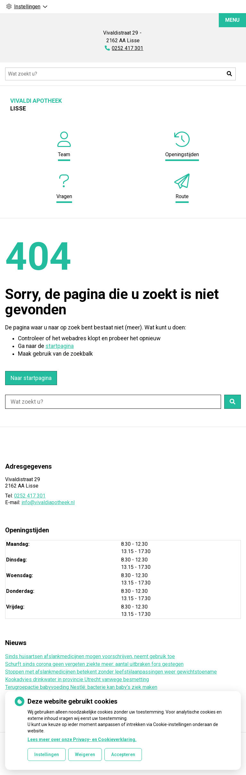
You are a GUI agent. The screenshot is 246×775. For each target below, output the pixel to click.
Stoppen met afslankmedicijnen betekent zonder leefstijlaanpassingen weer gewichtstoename (111, 672)
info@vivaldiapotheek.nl (48, 502)
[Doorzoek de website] (120, 74)
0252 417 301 (29, 496)
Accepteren (123, 754)
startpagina (59, 346)
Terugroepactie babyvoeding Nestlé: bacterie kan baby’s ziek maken (81, 687)
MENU (232, 20)
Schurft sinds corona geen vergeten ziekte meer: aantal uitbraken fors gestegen (94, 664)
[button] (229, 74)
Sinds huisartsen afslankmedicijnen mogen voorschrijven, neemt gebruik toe (90, 656)
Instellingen (46, 754)
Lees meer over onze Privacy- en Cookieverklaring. (82, 739)
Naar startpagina (31, 378)
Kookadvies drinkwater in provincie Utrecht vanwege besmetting (77, 679)
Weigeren (85, 754)
